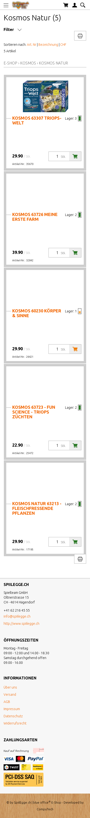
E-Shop (10, 63)
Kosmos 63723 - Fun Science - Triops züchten (33, 412)
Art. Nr (31, 45)
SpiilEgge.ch (22, 802)
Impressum (12, 709)
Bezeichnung (48, 45)
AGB (7, 702)
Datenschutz (13, 716)
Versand (10, 694)
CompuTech (45, 809)
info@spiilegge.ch (17, 616)
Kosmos (28, 63)
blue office (42, 802)
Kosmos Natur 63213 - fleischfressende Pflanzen (36, 508)
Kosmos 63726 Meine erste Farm (35, 217)
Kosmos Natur (53, 63)
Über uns (10, 687)
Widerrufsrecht (15, 723)
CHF (63, 45)
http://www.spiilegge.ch (21, 623)
